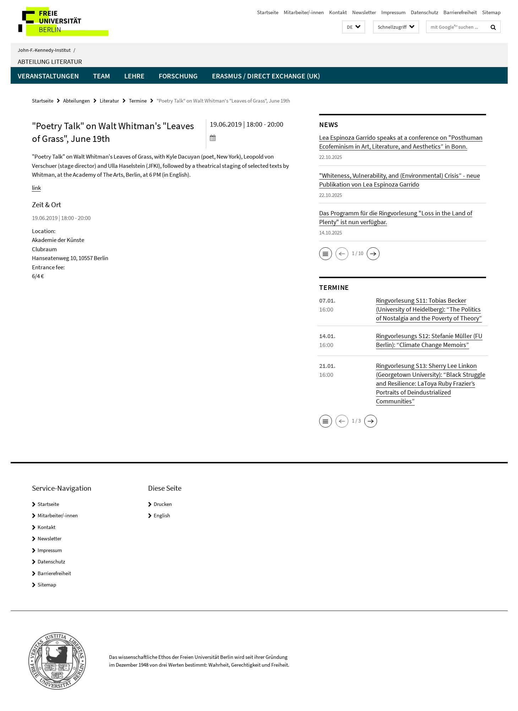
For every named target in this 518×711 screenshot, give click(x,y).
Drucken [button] (163, 504)
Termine (138, 100)
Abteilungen (76, 100)
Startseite (267, 12)
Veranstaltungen (48, 75)
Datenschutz (424, 12)
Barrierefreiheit (460, 12)
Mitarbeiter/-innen (304, 12)
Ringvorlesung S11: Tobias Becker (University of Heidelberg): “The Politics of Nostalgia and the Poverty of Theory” (429, 309)
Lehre (134, 75)
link (36, 188)
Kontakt (338, 12)
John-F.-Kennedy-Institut (46, 50)
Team (101, 75)
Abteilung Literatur (50, 61)
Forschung (178, 75)
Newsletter (364, 12)
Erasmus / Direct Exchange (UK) (266, 75)
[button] (353, 27)
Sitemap (491, 12)
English (162, 515)
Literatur (109, 100)
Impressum (393, 12)
